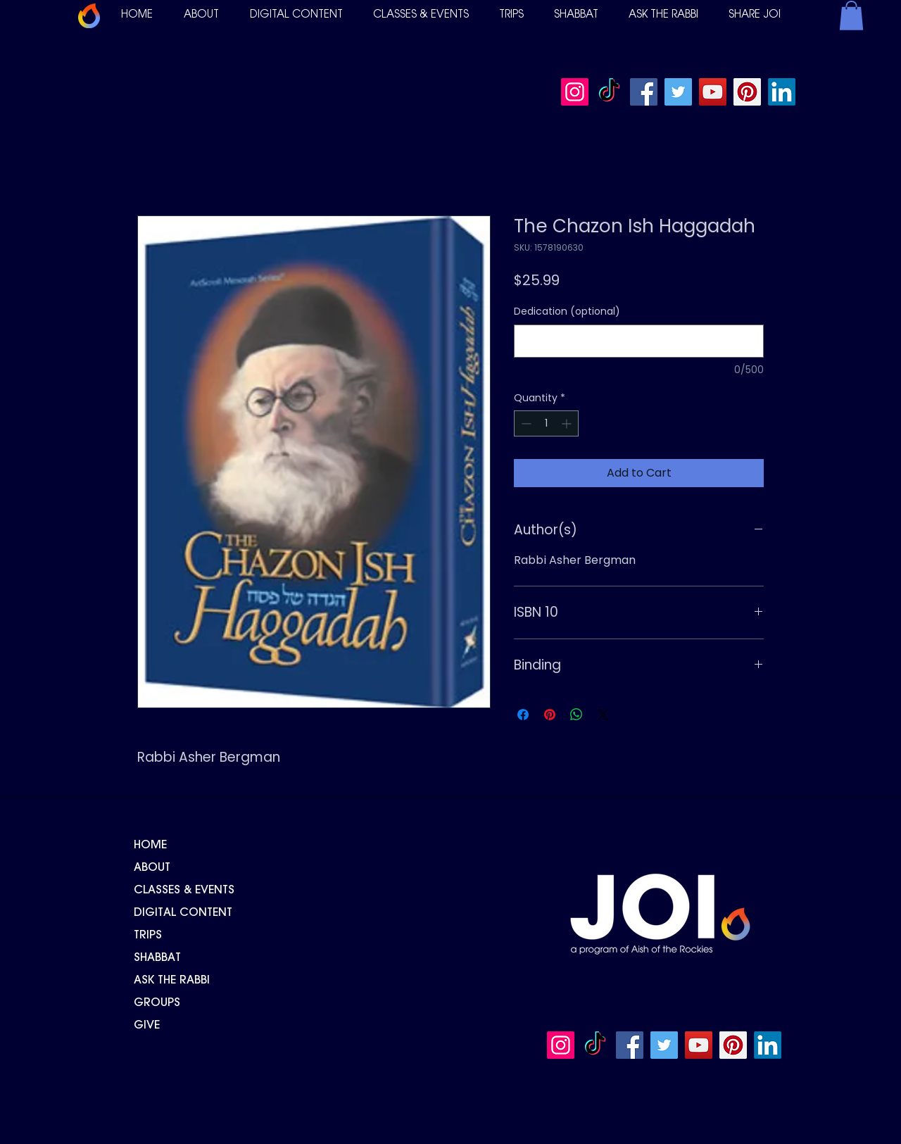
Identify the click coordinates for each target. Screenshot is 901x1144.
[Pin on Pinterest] (549, 714)
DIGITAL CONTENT (183, 913)
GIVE (147, 1025)
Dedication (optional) (567, 311)
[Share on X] (603, 714)
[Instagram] (574, 92)
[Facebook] (643, 92)
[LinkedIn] (781, 92)
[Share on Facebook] (523, 714)
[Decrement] (525, 423)
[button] (201, 15)
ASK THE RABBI (172, 980)
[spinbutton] (546, 423)
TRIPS (148, 935)
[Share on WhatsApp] (576, 714)
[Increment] (567, 423)
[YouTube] (712, 92)
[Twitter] (678, 92)
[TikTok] (609, 92)
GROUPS (157, 1003)
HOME (150, 845)
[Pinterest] (747, 92)
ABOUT (152, 868)
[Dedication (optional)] (639, 341)
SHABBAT (157, 958)
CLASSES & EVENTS (184, 890)
